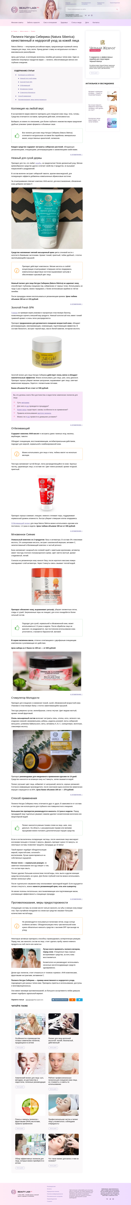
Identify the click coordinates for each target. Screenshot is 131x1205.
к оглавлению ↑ (76, 155)
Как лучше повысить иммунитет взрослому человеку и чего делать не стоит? (96, 107)
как (27, 406)
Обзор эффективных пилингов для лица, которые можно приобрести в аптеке (29, 1161)
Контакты (96, 22)
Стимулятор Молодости (27, 92)
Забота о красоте (33, 22)
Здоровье (64, 22)
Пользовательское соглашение (86, 3)
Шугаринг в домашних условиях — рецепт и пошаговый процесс (95, 93)
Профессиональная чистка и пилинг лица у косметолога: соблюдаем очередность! (63, 1121)
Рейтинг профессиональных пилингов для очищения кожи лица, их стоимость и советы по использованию (62, 1081)
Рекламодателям (51, 1186)
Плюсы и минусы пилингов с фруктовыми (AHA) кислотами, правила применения (27, 1121)
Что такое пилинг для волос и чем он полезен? (63, 1160)
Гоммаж (14, 313)
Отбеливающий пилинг (20, 523)
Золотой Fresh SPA (26, 82)
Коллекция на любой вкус (26, 75)
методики (25, 403)
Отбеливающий (25, 85)
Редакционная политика (100, 3)
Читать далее (20, 1047)
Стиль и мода (76, 22)
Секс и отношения (50, 22)
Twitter (88, 15)
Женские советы (17, 22)
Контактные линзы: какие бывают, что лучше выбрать (95, 120)
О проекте (49, 1201)
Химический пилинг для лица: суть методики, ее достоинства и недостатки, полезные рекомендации (30, 1080)
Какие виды (22, 410)
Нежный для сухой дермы (28, 78)
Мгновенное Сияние (26, 89)
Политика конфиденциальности (71, 3)
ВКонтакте (86, 15)
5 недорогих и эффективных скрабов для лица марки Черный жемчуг (101, 59)
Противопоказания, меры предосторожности (32, 99)
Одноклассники (91, 15)
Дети (87, 22)
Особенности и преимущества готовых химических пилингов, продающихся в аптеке (27, 1040)
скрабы (38, 163)
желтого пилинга (44, 413)
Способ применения (24, 96)
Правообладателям (115, 2)
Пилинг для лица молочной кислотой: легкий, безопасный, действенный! (60, 1040)
